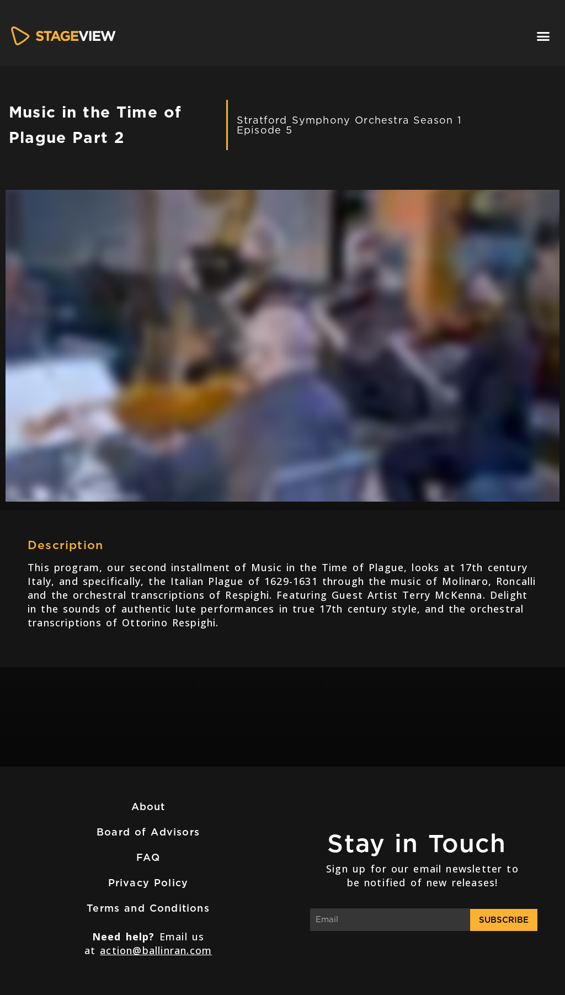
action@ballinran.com (156, 950)
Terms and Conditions (148, 908)
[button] (543, 35)
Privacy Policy (148, 882)
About (148, 806)
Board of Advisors (148, 832)
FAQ (148, 857)
